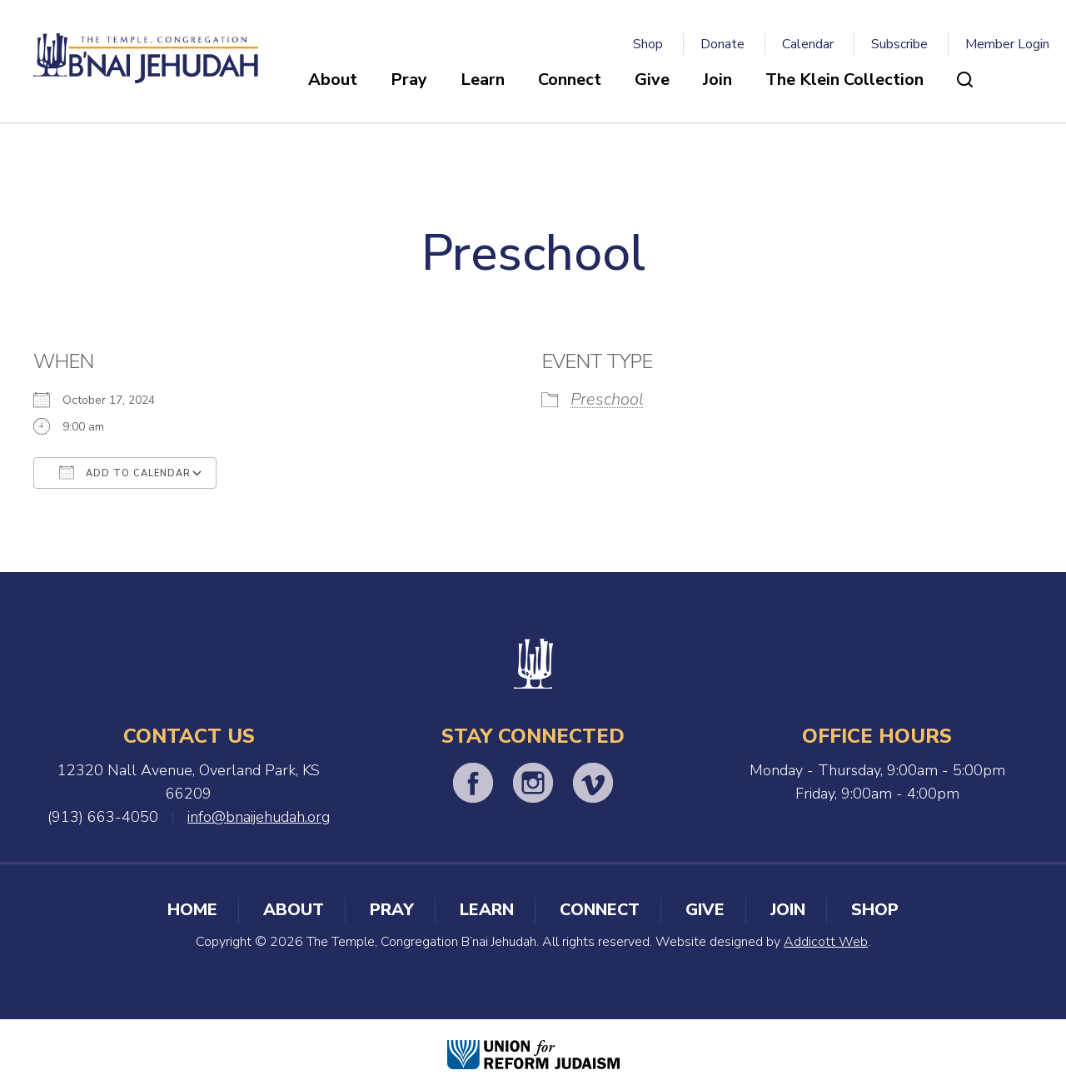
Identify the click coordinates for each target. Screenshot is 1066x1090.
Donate (722, 44)
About (332, 79)
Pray (409, 79)
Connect (569, 79)
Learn (483, 79)
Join (717, 79)
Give (652, 79)
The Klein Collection (844, 79)
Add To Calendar (125, 472)
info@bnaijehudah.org (258, 817)
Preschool (607, 399)
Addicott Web (826, 942)
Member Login (1007, 44)
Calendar (808, 44)
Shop (648, 44)
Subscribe (899, 44)
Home (192, 909)
